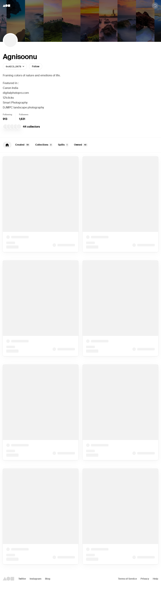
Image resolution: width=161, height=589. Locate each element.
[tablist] (80, 145)
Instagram (35, 578)
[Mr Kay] (15, 126)
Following (7, 114)
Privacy (145, 578)
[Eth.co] (12, 126)
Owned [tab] (81, 145)
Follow (35, 66)
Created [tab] (22, 145)
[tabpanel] (80, 360)
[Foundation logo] (6, 5)
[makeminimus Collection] (5, 126)
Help (155, 578)
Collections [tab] (44, 145)
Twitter (22, 578)
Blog (47, 578)
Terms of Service (127, 578)
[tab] (7, 145)
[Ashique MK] (18, 126)
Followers (23, 114)
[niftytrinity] (8, 126)
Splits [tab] (63, 145)
